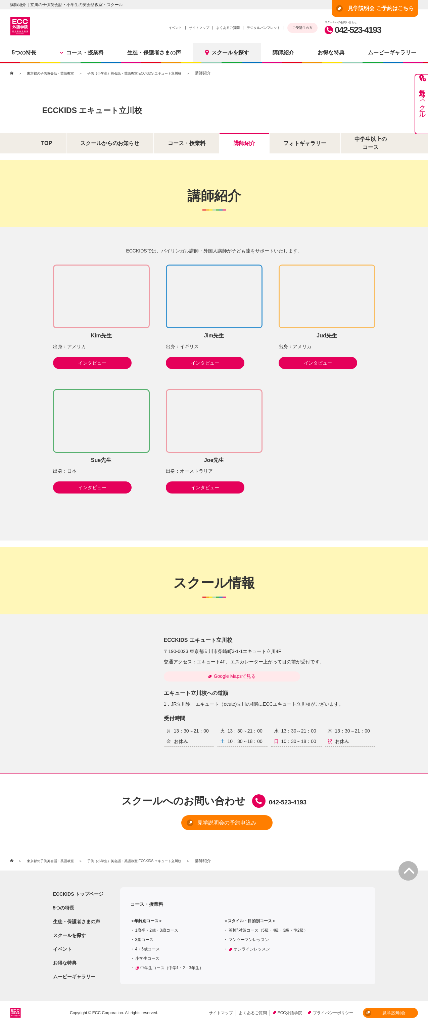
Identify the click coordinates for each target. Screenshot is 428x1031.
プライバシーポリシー (333, 1016)
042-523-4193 (353, 30)
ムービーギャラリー (74, 979)
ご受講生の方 (302, 28)
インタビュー (101, 363)
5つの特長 (24, 52)
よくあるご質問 (228, 28)
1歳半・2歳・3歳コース (156, 933)
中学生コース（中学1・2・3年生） (171, 971)
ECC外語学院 (290, 1016)
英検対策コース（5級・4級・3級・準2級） (268, 933)
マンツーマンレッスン (249, 942)
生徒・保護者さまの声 (154, 52)
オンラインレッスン (252, 952)
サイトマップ (199, 28)
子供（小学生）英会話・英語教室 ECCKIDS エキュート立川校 (153, 73)
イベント (175, 28)
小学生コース (147, 961)
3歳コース (144, 942)
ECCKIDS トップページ (78, 897)
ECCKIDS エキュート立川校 (137, 108)
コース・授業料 (82, 52)
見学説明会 (385, 1016)
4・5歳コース (147, 952)
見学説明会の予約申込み (203, 826)
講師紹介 (283, 52)
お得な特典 (331, 52)
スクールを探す (226, 52)
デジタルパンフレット (263, 28)
